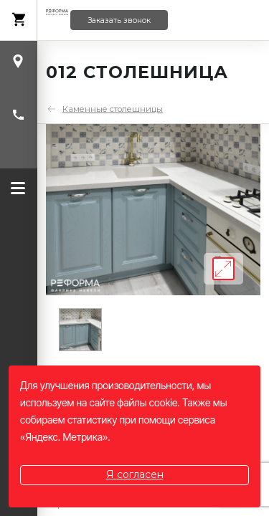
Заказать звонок (119, 20)
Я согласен (135, 474)
